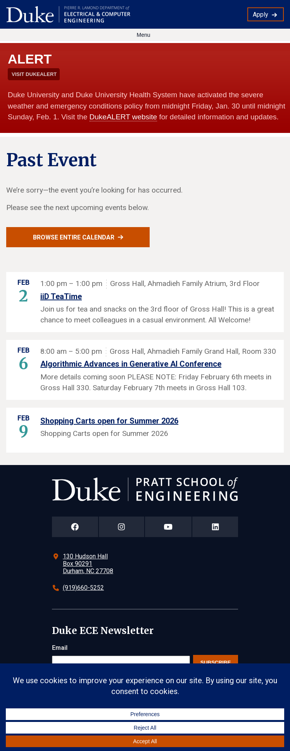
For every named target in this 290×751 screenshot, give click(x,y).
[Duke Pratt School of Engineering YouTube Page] (168, 527)
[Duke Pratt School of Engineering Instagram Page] (121, 527)
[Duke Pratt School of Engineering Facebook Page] (75, 527)
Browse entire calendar (73, 237)
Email (59, 647)
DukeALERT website (123, 117)
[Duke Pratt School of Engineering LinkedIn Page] (215, 527)
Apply (260, 14)
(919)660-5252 (83, 587)
